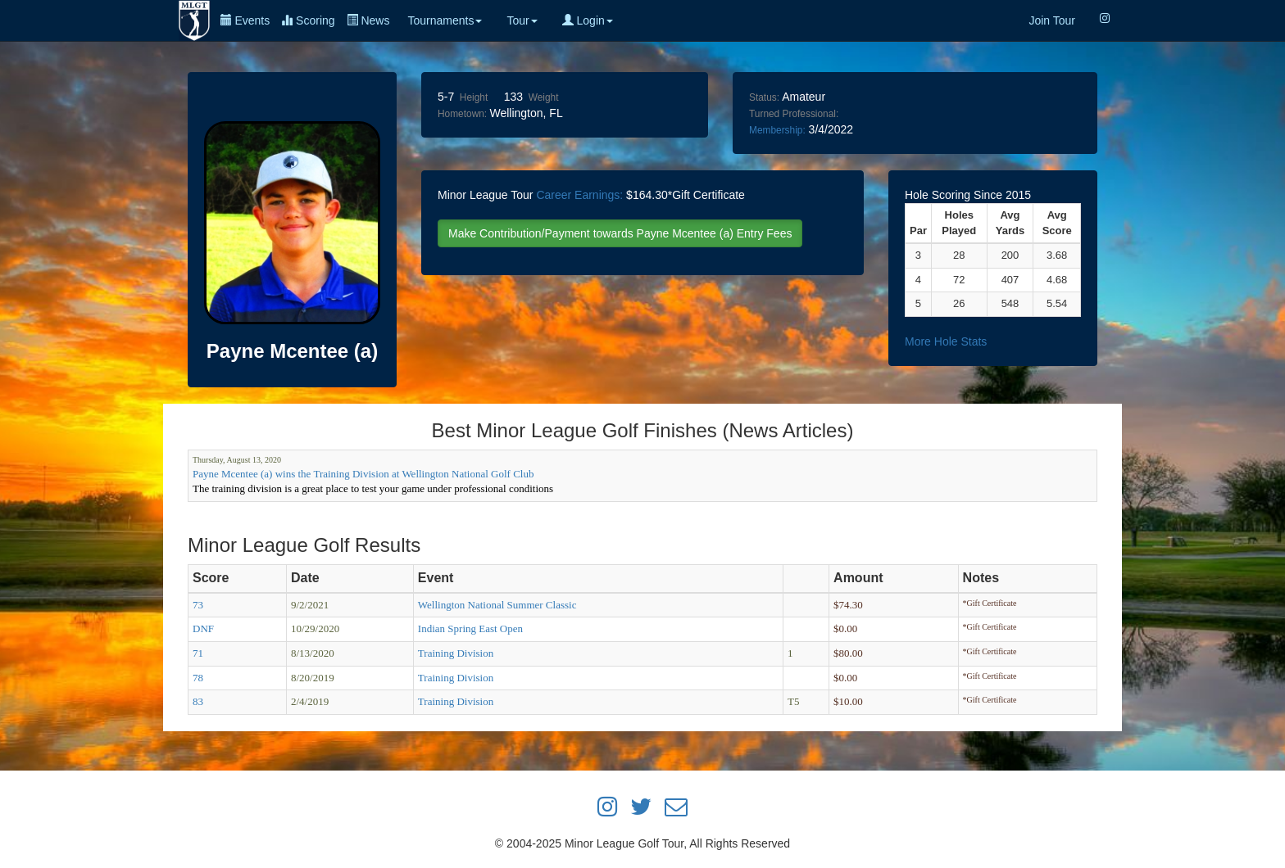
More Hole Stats (946, 341)
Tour (521, 20)
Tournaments (444, 20)
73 (198, 605)
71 (198, 653)
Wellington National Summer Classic (497, 605)
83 (198, 701)
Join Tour (1051, 20)
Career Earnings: (579, 194)
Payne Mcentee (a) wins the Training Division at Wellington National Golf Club (363, 474)
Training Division (455, 653)
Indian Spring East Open (470, 628)
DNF (203, 628)
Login (587, 20)
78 (198, 677)
